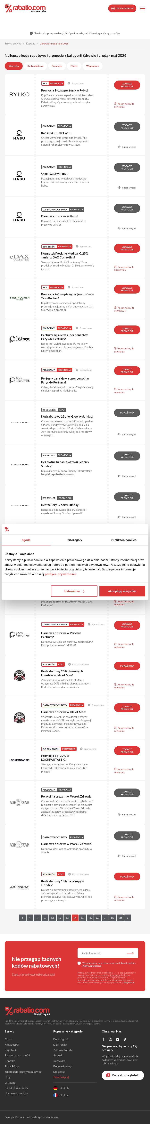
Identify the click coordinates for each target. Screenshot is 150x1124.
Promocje (57, 66)
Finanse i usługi (62, 1066)
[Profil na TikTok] (125, 1040)
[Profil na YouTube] (118, 1040)
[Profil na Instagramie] (110, 1040)
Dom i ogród (60, 1039)
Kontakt (10, 1060)
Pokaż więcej (61, 1077)
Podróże (58, 1055)
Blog (7, 1077)
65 (82, 917)
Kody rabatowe (35, 66)
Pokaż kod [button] (127, 412)
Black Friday (12, 1066)
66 (90, 917)
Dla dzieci (59, 1071)
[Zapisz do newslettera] (130, 953)
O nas (8, 1039)
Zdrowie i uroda (62, 1050)
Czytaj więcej (128, 982)
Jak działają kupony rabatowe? (23, 1071)
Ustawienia (74, 591)
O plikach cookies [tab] (124, 539)
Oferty (74, 66)
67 (97, 917)
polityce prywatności (60, 574)
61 (52, 917)
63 (67, 917)
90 (120, 917)
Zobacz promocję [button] (127, 85)
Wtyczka (10, 1082)
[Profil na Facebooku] (103, 1040)
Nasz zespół (12, 1044)
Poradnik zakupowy (16, 1088)
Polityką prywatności (91, 966)
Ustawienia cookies (16, 1093)
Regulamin (115, 975)
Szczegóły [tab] (75, 539)
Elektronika (60, 1044)
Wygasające (92, 66)
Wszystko (14, 66)
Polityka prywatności (17, 1055)
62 (60, 917)
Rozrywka (59, 1060)
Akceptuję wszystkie (122, 591)
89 (112, 917)
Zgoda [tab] (26, 539)
